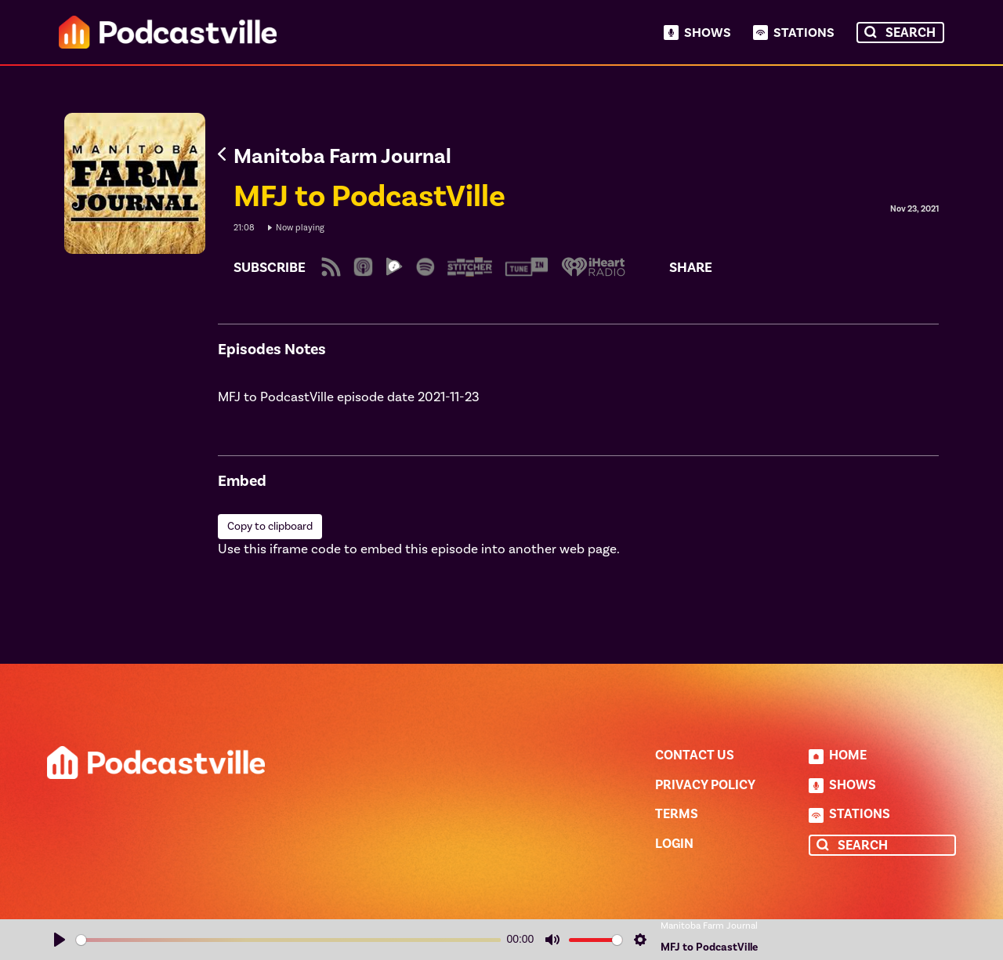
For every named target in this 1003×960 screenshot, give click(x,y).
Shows (707, 33)
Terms (676, 814)
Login (674, 844)
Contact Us (694, 755)
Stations (804, 33)
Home (848, 755)
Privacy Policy (705, 785)
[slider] (288, 940)
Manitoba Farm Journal (709, 926)
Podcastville (168, 32)
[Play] (59, 939)
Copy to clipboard (270, 527)
